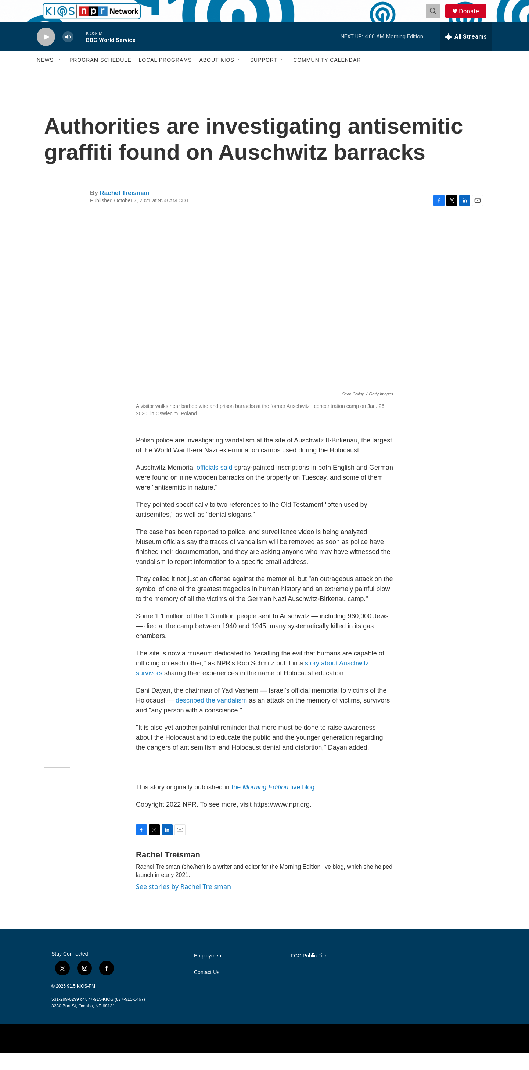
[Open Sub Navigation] (59, 76)
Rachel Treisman (124, 209)
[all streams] (466, 53)
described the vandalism (211, 717)
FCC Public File (308, 972)
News (45, 76)
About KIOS (216, 76)
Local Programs (165, 76)
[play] (46, 53)
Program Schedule (100, 76)
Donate (473, 19)
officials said (215, 484)
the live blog (272, 803)
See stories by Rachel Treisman (183, 903)
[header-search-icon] (436, 19)
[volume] (68, 53)
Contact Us (206, 989)
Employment (208, 972)
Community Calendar (327, 76)
